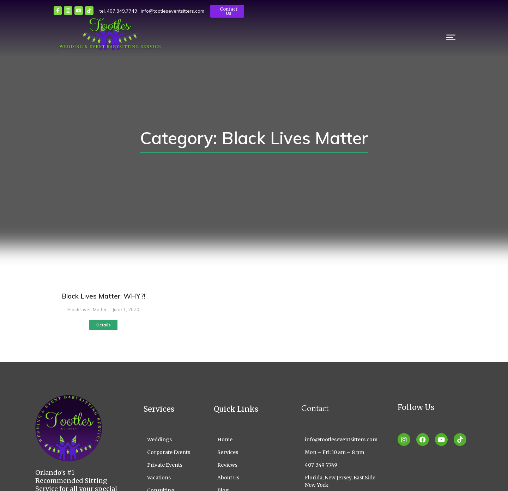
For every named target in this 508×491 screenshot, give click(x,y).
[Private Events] (168, 465)
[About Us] (247, 477)
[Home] (247, 439)
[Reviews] (247, 465)
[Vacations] (168, 477)
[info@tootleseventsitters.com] (344, 439)
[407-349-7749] (344, 465)
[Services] (247, 452)
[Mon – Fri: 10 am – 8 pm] (344, 452)
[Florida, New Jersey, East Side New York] (344, 481)
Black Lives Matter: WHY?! (103, 296)
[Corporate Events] (168, 452)
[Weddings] (168, 439)
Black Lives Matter (87, 309)
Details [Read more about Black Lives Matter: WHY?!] (103, 324)
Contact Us (214, 11)
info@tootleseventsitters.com (156, 11)
